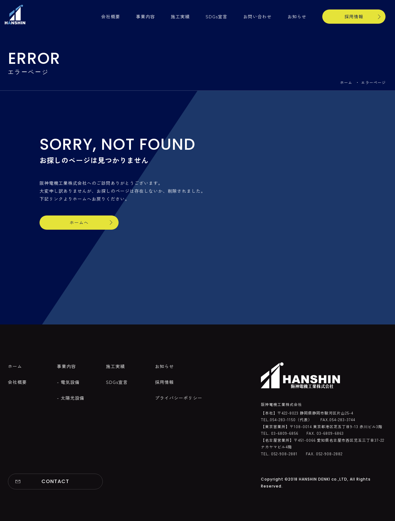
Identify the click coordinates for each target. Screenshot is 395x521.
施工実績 (180, 16)
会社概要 (110, 16)
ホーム (346, 82)
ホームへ (79, 222)
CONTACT (55, 481)
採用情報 (353, 16)
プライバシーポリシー (178, 398)
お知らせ (296, 16)
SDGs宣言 (216, 16)
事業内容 (145, 16)
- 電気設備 (68, 382)
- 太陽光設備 (70, 398)
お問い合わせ (257, 16)
